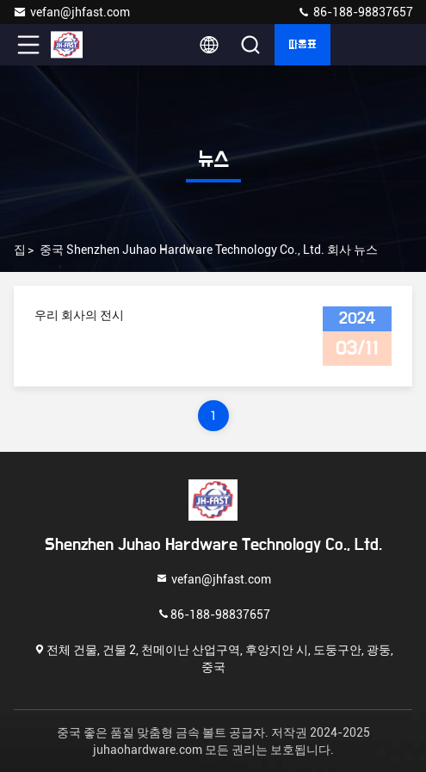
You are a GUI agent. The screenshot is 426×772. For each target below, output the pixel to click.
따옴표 (302, 45)
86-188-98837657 (355, 12)
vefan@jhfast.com (71, 12)
